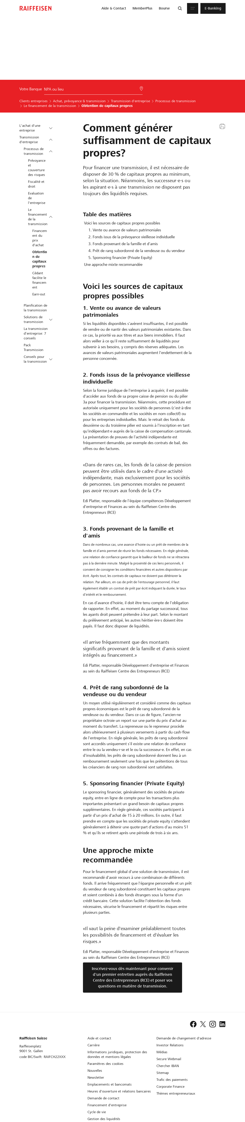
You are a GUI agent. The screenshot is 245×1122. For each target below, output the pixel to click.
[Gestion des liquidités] (103, 1119)
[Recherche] (180, 8)
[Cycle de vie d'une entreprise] (96, 1112)
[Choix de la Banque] (93, 90)
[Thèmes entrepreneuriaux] (175, 1093)
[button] (50, 128)
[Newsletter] (95, 1077)
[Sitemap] (162, 1073)
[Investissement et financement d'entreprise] (106, 1105)
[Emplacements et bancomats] (109, 1084)
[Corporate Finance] (170, 1086)
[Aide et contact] (99, 1038)
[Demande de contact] (103, 1098)
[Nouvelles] (94, 1071)
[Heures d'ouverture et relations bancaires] (119, 1091)
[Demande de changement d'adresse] (183, 1038)
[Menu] (192, 8)
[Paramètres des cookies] (105, 1064)
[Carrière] (93, 1045)
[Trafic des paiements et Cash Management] (172, 1080)
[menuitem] (114, 8)
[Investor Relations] (170, 1045)
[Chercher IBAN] (167, 1066)
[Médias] (161, 1052)
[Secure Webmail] (168, 1059)
